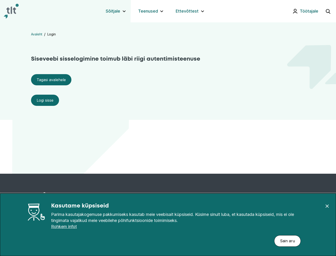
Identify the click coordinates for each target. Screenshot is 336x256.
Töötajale (309, 11)
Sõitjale (113, 11)
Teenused (148, 11)
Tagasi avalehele (51, 79)
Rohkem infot (64, 226)
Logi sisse (45, 100)
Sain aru (287, 241)
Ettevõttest (187, 11)
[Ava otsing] (328, 11)
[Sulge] (327, 206)
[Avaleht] (11, 11)
